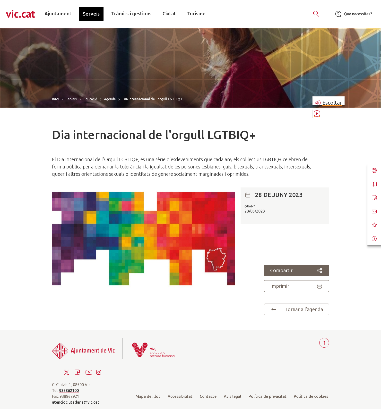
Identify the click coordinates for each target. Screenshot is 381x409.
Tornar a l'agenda (296, 309)
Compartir (296, 270)
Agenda (110, 99)
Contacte (208, 396)
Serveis (71, 99)
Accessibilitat (180, 396)
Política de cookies (311, 396)
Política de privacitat (267, 396)
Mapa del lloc (148, 396)
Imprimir (296, 286)
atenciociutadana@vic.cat (75, 402)
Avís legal (232, 396)
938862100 (69, 390)
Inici (55, 99)
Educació (90, 99)
